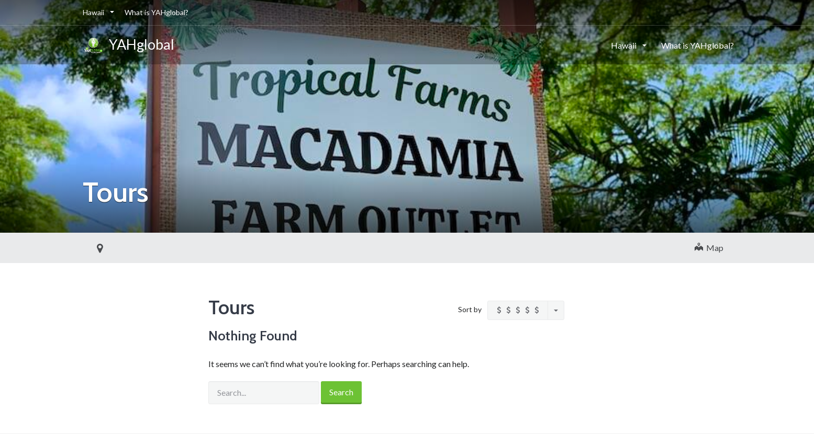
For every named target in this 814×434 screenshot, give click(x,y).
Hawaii (94, 12)
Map (709, 248)
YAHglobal (128, 46)
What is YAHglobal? (156, 12)
